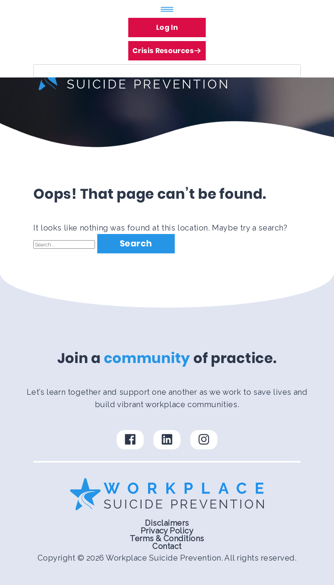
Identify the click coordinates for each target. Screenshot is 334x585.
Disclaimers (167, 523)
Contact (166, 546)
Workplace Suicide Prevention (163, 558)
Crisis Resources (167, 48)
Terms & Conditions (167, 538)
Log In (167, 27)
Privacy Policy (167, 530)
